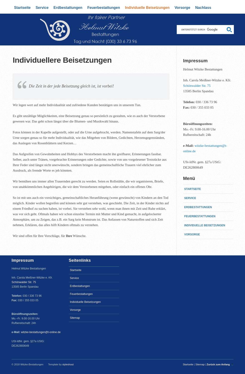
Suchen (229, 29)
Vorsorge (182, 8)
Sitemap (75, 317)
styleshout (68, 364)
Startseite (61, 19)
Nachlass (203, 8)
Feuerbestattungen (103, 8)
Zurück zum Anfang (218, 364)
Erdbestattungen (68, 8)
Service (42, 8)
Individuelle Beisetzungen (147, 8)
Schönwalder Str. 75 (197, 85)
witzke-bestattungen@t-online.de (41, 332)
